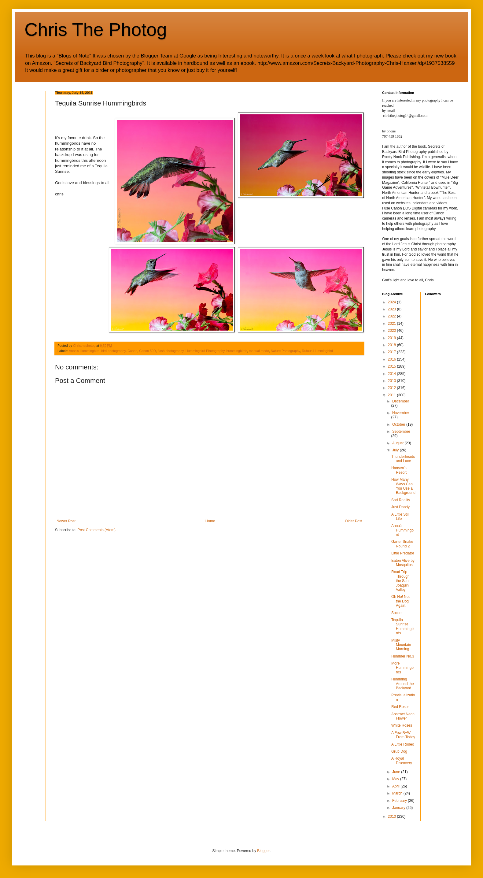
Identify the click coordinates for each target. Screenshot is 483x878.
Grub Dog (399, 751)
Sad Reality (400, 500)
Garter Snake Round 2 (402, 543)
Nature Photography (285, 351)
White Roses (401, 725)
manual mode (259, 351)
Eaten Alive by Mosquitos (403, 562)
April (396, 786)
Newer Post (66, 521)
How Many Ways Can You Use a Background (403, 486)
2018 (392, 345)
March (398, 793)
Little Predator (402, 553)
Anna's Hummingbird (84, 351)
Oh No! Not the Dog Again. (400, 601)
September (401, 431)
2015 (392, 366)
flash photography (171, 351)
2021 (392, 323)
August (398, 443)
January (399, 808)
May (396, 779)
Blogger (263, 851)
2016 (392, 359)
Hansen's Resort (399, 470)
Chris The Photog (95, 29)
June (396, 772)
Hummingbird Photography (205, 351)
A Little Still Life (400, 516)
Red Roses (400, 707)
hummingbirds (237, 351)
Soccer (397, 613)
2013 (392, 381)
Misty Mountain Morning (401, 644)
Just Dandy (400, 507)
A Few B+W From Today (403, 735)
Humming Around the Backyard (402, 683)
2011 (392, 395)
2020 (392, 330)
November (400, 413)
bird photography (113, 351)
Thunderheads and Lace (403, 458)
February (400, 800)
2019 (392, 338)
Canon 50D (147, 351)
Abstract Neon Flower (403, 716)
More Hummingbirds (403, 667)
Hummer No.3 (402, 656)
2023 (392, 309)
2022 (392, 316)
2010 (392, 816)
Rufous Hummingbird (317, 351)
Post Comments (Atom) (96, 530)
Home (210, 521)
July (396, 450)
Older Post (353, 521)
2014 (392, 374)
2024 (392, 302)
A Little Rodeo (402, 744)
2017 (392, 352)
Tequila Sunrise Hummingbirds (403, 626)
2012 (392, 388)
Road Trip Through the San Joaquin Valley (400, 581)
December (400, 401)
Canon (132, 351)
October (399, 424)
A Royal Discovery (401, 760)
